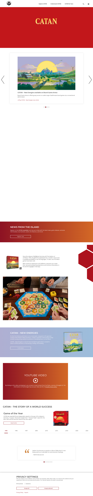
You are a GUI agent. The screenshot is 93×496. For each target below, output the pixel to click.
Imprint (26, 492)
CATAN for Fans (69, 4)
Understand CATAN (55, 4)
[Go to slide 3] (47, 107)
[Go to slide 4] (48, 107)
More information (23, 99)
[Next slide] (90, 80)
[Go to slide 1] (44, 107)
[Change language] (88, 4)
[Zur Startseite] (9, 5)
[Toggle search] (83, 4)
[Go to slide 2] (45, 107)
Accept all (26, 488)
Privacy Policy (19, 492)
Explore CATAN (43, 4)
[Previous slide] (2, 80)
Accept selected (48, 488)
